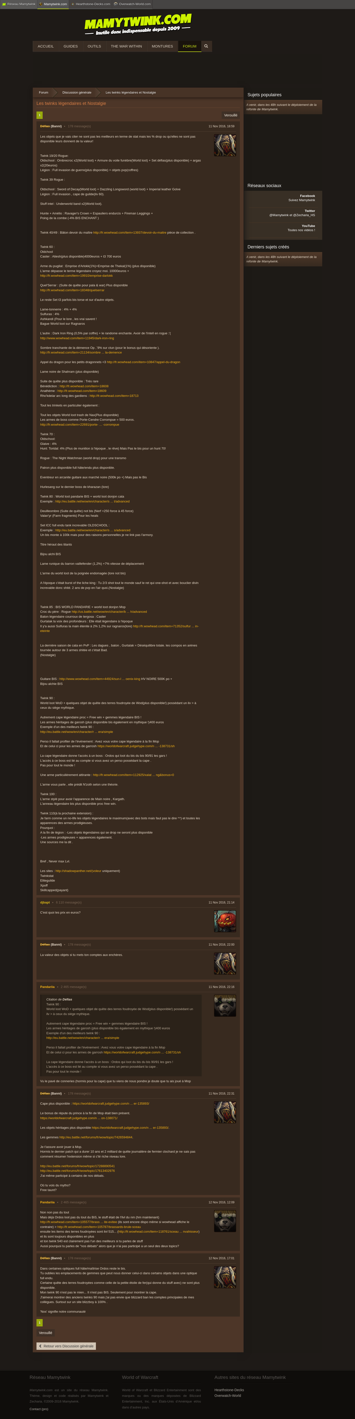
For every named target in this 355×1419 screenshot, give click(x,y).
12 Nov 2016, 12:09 (221, 1202)
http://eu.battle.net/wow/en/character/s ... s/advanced (92, 530)
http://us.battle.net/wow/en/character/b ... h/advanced (109, 611)
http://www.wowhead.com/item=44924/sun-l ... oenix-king (99, 679)
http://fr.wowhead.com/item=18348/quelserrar (72, 290)
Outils (94, 46)
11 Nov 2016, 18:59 (221, 126)
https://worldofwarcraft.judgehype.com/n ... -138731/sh (136, 746)
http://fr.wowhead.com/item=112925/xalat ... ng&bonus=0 (133, 775)
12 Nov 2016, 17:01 (221, 1258)
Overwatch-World (227, 1396)
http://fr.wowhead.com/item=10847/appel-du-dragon (143, 362)
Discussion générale (77, 92)
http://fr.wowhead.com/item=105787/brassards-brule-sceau (99, 1227)
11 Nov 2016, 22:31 (221, 1093)
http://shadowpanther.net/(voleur (78, 871)
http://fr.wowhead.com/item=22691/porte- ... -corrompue (79, 424)
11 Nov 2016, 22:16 (221, 987)
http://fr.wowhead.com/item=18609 (81, 391)
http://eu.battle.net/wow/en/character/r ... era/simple (76, 732)
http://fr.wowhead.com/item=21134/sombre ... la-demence (81, 352)
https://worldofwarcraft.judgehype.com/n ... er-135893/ (111, 1103)
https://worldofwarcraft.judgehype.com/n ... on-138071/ (79, 1118)
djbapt (45, 902)
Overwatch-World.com (132, 4)
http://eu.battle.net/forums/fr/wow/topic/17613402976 (77, 1171)
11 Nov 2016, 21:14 (221, 902)
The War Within (126, 46)
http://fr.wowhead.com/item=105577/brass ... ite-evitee (78, 1222)
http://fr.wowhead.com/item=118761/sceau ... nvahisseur (158, 1231)
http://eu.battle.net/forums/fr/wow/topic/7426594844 (95, 1137)
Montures (162, 46)
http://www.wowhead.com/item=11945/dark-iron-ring (77, 338)
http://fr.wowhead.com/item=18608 (84, 386)
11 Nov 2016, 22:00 (221, 944)
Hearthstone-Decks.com (90, 4)
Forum (189, 46)
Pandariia (47, 987)
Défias (45, 126)
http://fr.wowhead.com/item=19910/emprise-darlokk (76, 275)
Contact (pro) (39, 1409)
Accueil (46, 46)
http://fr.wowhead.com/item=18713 (113, 396)
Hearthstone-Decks (229, 1390)
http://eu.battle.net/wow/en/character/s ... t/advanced (92, 501)
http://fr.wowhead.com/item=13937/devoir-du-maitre (129, 232)
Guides (71, 46)
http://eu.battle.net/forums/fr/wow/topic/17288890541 (77, 1166)
